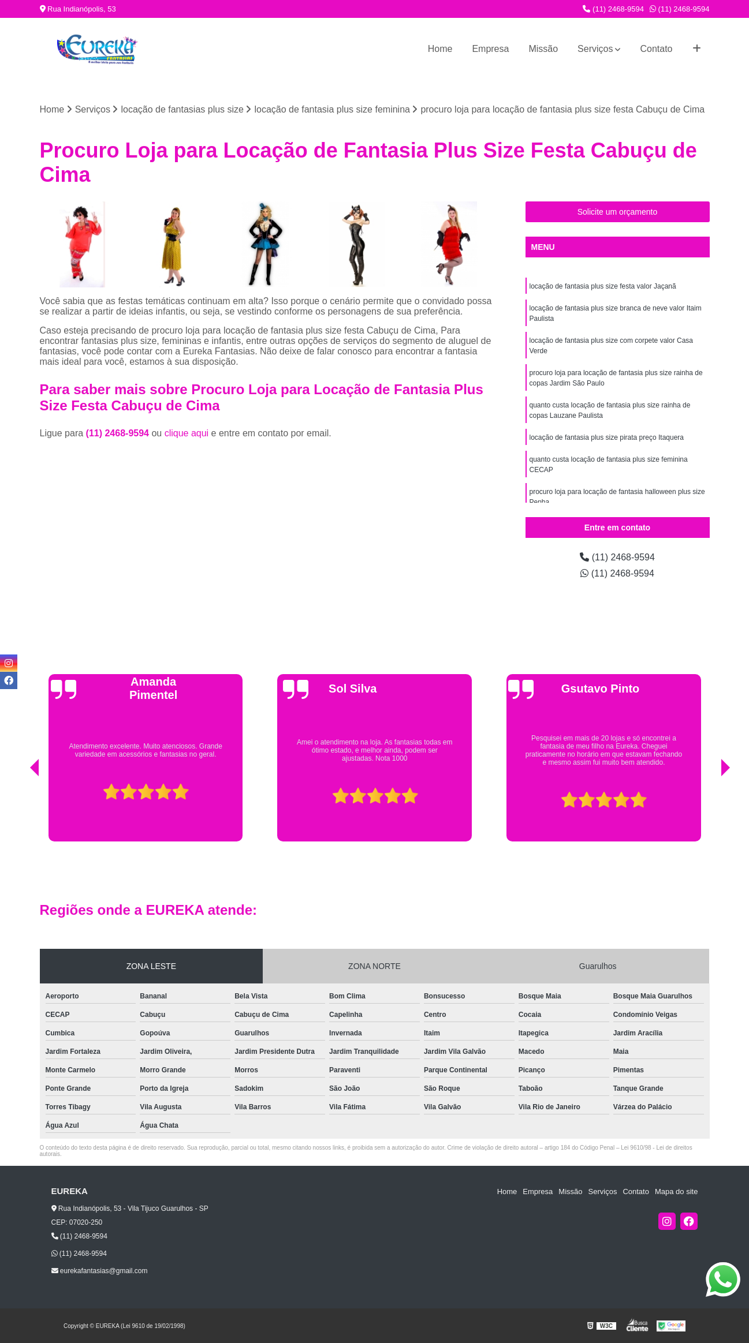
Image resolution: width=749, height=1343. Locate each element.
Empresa (490, 49)
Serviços (595, 49)
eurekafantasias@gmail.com (99, 1271)
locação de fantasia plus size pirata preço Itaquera (607, 437)
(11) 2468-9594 (613, 9)
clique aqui (187, 433)
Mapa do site (676, 1191)
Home (440, 49)
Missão (543, 49)
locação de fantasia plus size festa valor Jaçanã (603, 286)
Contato (656, 49)
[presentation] (18, 812)
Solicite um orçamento (617, 211)
